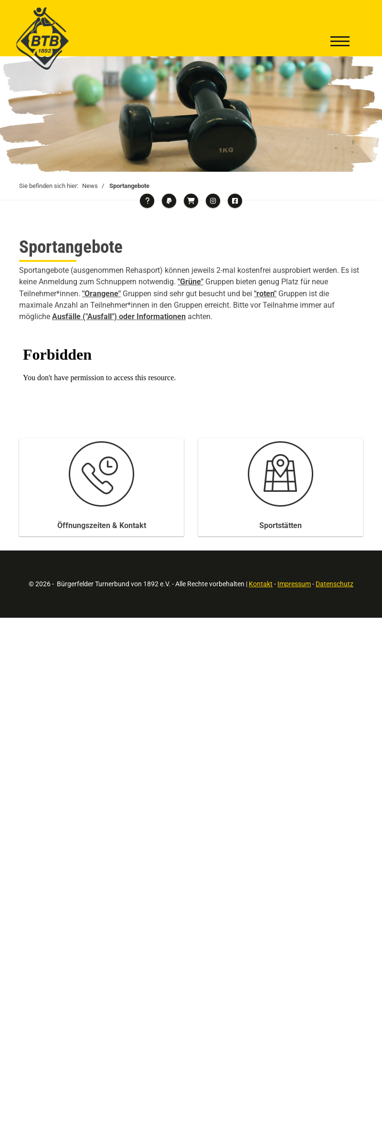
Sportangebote (129, 185)
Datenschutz (334, 584)
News (90, 185)
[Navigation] (340, 42)
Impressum (294, 584)
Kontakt (261, 584)
